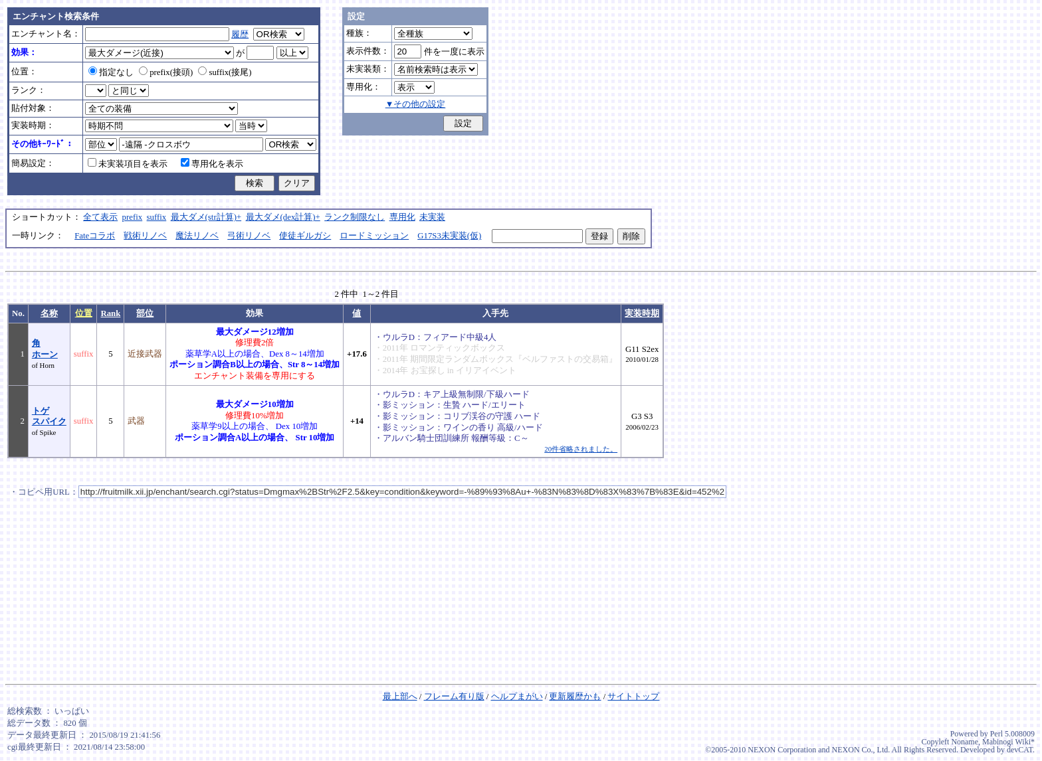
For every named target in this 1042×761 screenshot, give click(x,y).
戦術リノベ (145, 235)
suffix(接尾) (224, 72)
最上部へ (400, 696)
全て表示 (100, 217)
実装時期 (642, 313)
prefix (132, 217)
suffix (157, 217)
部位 (145, 313)
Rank (110, 313)
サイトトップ (633, 696)
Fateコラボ (94, 235)
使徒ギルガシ (305, 235)
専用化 (402, 217)
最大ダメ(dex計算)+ (283, 217)
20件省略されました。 (580, 449)
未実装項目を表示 (127, 164)
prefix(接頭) (166, 72)
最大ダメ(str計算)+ (206, 217)
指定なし (111, 72)
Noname (964, 741)
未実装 (432, 217)
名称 (49, 313)
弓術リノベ (248, 235)
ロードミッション (374, 235)
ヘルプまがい (517, 696)
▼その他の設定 (415, 104)
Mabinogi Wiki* (1008, 741)
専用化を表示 (212, 164)
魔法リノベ (197, 235)
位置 (83, 313)
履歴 (240, 34)
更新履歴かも (575, 696)
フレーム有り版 (454, 696)
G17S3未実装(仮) (449, 235)
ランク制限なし (354, 217)
